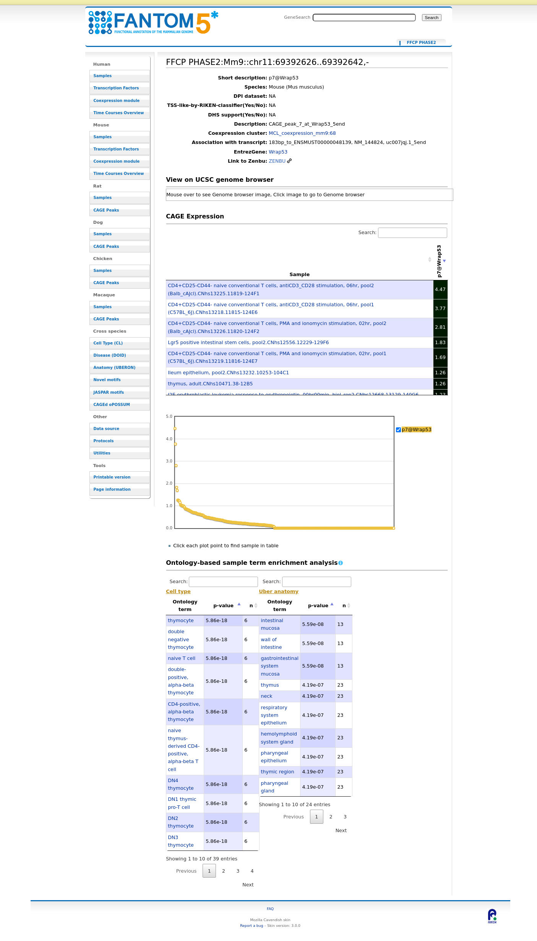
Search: (403, 232)
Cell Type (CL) (108, 343)
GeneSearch (297, 17)
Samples (103, 76)
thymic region (277, 771)
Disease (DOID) (110, 355)
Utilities (102, 453)
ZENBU (277, 161)
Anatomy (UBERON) (115, 367)
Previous (186, 871)
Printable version (112, 477)
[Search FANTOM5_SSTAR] (364, 17)
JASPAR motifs (109, 392)
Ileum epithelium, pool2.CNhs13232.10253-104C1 (228, 372)
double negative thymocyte (181, 639)
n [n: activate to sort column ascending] (251, 605)
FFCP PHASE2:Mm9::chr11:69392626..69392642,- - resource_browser (148, 18)
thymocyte (181, 620)
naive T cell (181, 658)
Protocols (104, 441)
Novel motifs (107, 380)
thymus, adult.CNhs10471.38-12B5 (210, 383)
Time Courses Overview (119, 113)
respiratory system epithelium (274, 715)
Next (247, 885)
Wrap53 (278, 152)
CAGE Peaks (106, 210)
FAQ (270, 909)
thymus (270, 685)
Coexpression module (117, 101)
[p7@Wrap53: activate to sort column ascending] (440, 259)
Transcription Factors (116, 88)
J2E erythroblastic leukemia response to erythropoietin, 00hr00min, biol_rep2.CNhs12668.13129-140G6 (293, 395)
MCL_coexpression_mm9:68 (302, 133)
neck (266, 696)
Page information (112, 489)
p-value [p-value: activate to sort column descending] (223, 605)
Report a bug (251, 925)
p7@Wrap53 (417, 429)
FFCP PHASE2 (421, 43)
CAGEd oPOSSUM (112, 405)
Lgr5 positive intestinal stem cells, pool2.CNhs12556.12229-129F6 (248, 342)
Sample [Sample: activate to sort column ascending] (299, 274)
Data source (107, 429)
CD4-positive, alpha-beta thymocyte (184, 712)
